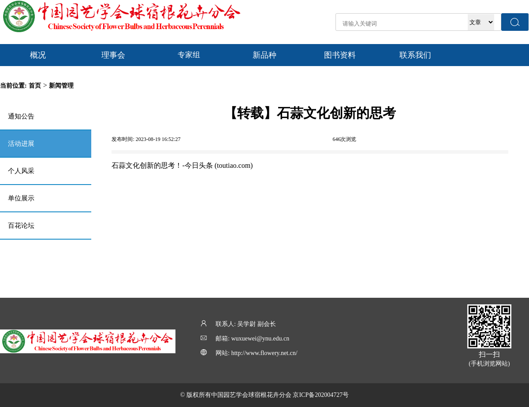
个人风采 (21, 170)
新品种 (264, 55)
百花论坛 (21, 225)
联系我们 (415, 55)
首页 (35, 85)
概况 (38, 55)
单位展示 (21, 198)
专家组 (189, 55)
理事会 (113, 55)
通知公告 (21, 116)
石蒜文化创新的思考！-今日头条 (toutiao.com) (182, 165)
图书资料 (340, 55)
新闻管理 (61, 85)
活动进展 (21, 143)
